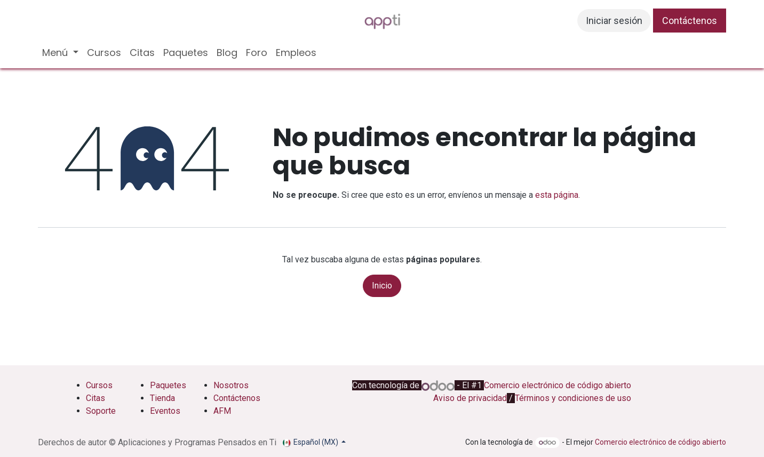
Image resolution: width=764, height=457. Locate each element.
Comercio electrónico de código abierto (557, 385)
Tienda (162, 398)
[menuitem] (60, 52)
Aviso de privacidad (470, 398)
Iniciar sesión (614, 20)
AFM (222, 411)
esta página (556, 195)
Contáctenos (689, 20)
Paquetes (168, 385)
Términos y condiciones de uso (573, 398)
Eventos (165, 411)
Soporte (101, 411)
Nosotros (232, 385)
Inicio (382, 285)
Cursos (99, 385)
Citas (95, 398)
